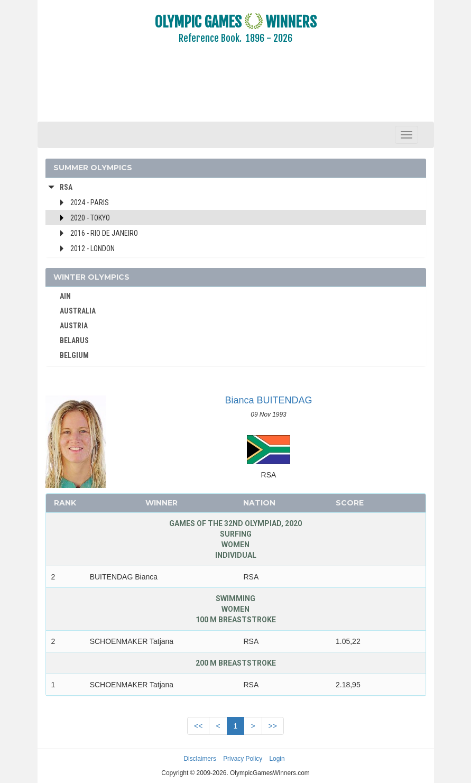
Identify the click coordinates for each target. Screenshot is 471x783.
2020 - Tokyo (90, 218)
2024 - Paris (89, 202)
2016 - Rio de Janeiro (104, 233)
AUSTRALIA (78, 311)
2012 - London (92, 248)
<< (198, 726)
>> (273, 726)
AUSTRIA (74, 325)
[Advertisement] (235, 90)
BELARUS (74, 340)
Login (277, 758)
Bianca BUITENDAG (268, 400)
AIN (65, 296)
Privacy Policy (242, 758)
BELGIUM (74, 355)
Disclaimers (199, 758)
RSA (66, 187)
